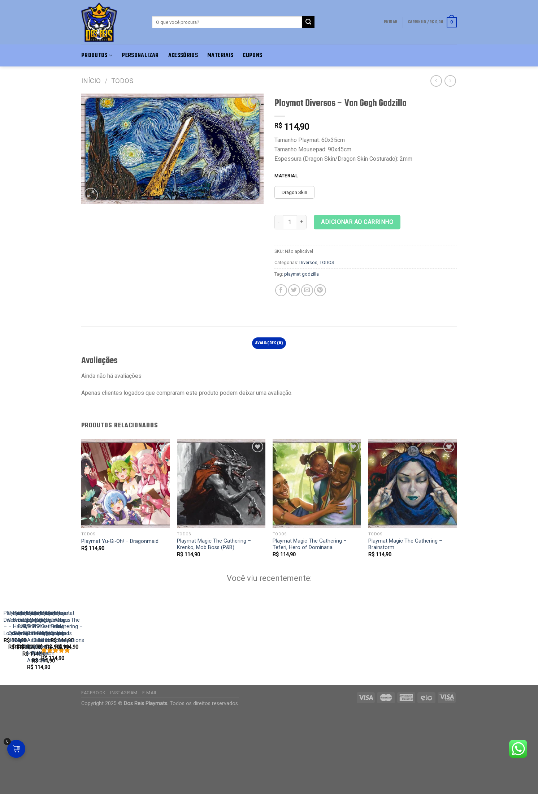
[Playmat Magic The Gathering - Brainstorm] (412, 483)
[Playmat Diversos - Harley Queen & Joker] (194, 651)
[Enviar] (308, 22)
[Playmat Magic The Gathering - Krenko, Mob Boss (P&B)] (221, 483)
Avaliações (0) (269, 343)
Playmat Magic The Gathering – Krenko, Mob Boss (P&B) (214, 544)
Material (286, 175)
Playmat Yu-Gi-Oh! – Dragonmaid (120, 541)
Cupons (252, 55)
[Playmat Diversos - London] (63, 651)
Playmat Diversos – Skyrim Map (303, 724)
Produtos (96, 55)
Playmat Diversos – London (36, 724)
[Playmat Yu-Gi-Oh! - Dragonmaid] (125, 483)
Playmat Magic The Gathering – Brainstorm (405, 544)
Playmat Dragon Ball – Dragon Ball (437, 724)
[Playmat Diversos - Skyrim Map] (325, 651)
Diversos (308, 262)
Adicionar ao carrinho (357, 222)
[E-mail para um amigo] (307, 290)
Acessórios (183, 55)
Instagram (124, 773)
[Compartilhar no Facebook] (281, 290)
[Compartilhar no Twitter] (294, 290)
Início (91, 81)
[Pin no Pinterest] (320, 290)
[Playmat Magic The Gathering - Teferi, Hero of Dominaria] (317, 483)
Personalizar (140, 55)
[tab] (269, 343)
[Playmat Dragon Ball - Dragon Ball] (456, 651)
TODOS (122, 81)
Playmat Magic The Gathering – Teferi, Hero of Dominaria (310, 544)
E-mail (149, 773)
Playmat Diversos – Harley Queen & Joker (183, 724)
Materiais (220, 55)
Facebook (93, 773)
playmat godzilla (301, 274)
